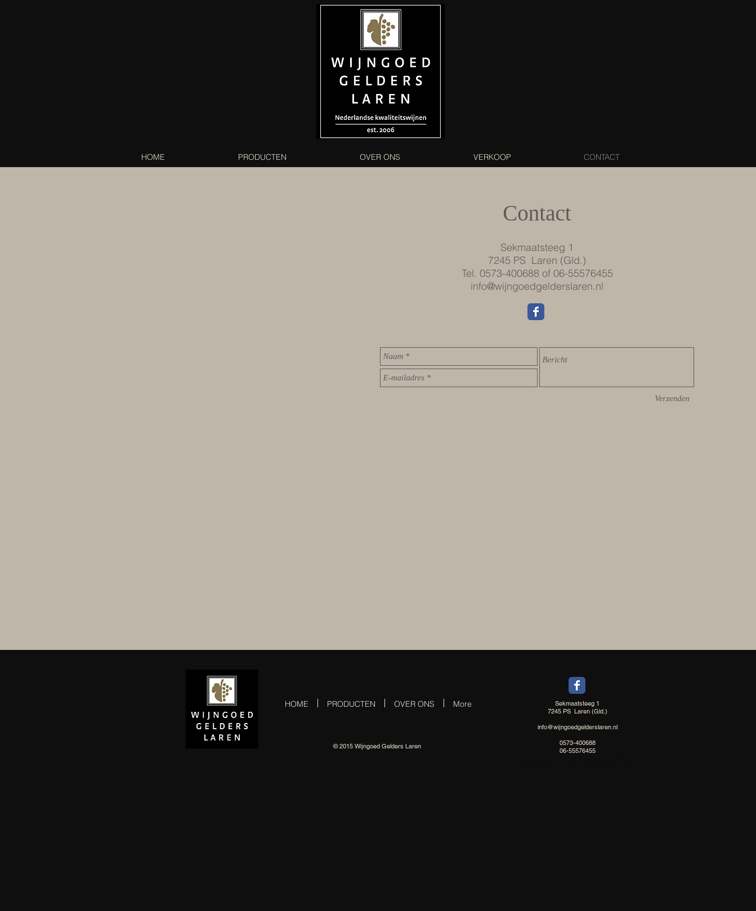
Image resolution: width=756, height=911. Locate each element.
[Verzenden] (672, 398)
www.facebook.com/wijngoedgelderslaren (583, 758)
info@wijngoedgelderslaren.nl (537, 286)
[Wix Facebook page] (535, 311)
